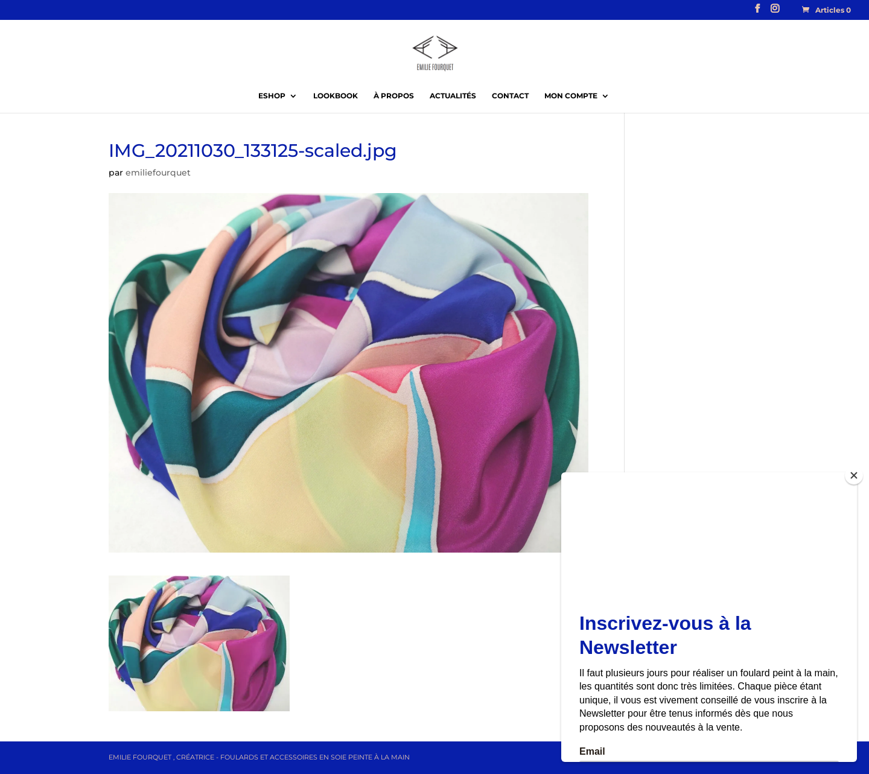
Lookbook (335, 96)
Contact (510, 96)
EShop (271, 96)
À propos (394, 96)
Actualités (453, 96)
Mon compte (570, 96)
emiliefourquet (158, 172)
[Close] (854, 475)
